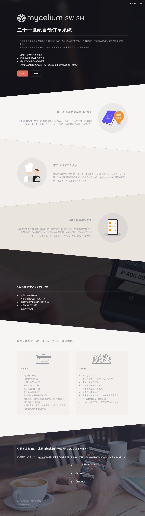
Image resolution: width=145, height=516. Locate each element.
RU (131, 3)
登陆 (36, 73)
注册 (23, 73)
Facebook (80, 481)
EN (135, 3)
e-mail (42, 457)
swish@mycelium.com (86, 465)
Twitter (79, 473)
